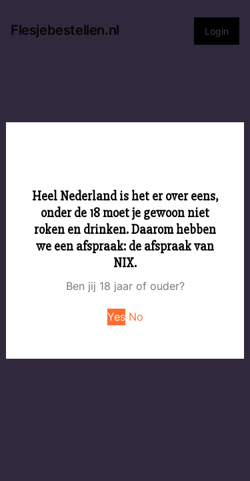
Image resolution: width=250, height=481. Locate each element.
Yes (116, 316)
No (136, 316)
